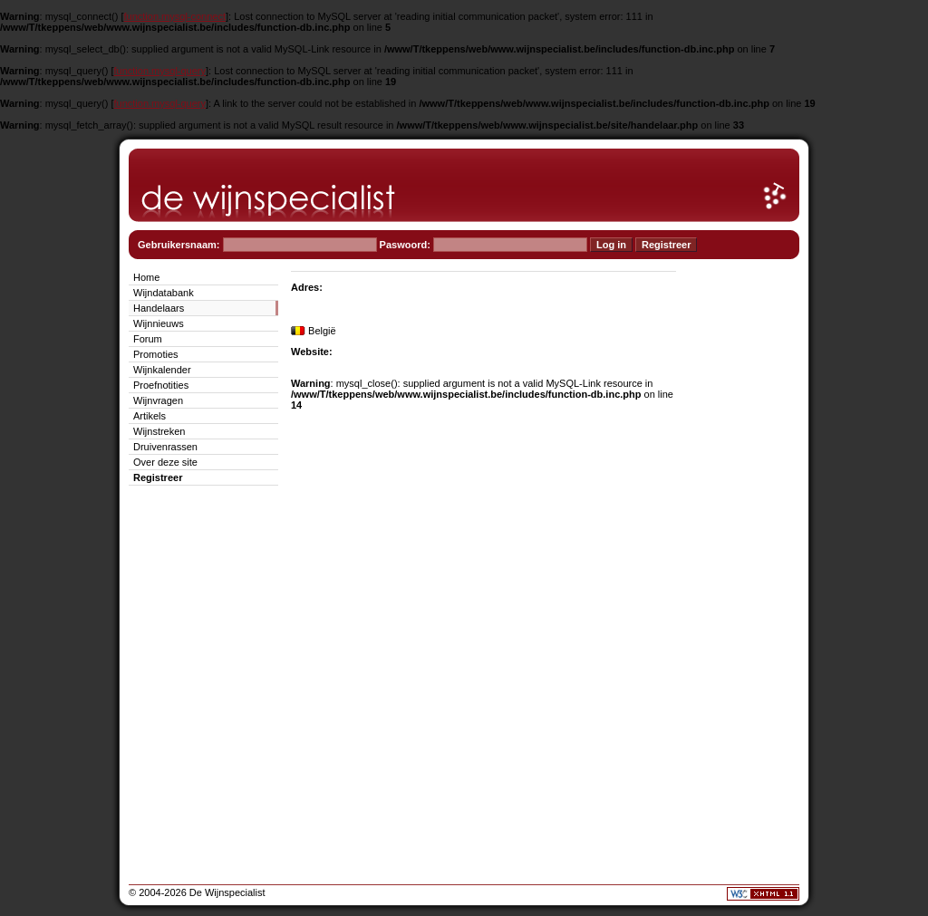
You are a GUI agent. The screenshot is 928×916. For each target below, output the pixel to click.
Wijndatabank (163, 292)
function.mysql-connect (175, 16)
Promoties (156, 354)
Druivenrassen (165, 446)
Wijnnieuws (158, 323)
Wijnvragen (158, 400)
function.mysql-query (160, 70)
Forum (147, 338)
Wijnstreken (159, 431)
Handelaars (158, 308)
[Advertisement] (745, 540)
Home (146, 277)
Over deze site (165, 462)
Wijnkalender (162, 369)
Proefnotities (160, 385)
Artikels (149, 415)
